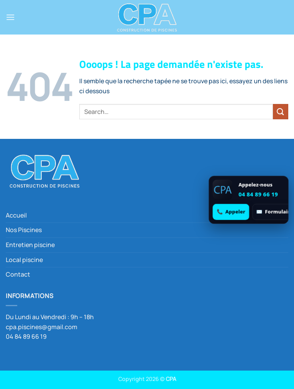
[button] (10, 17)
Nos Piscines (24, 230)
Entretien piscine (30, 245)
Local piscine (24, 259)
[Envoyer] (280, 111)
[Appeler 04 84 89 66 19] (231, 211)
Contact (18, 274)
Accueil (16, 215)
